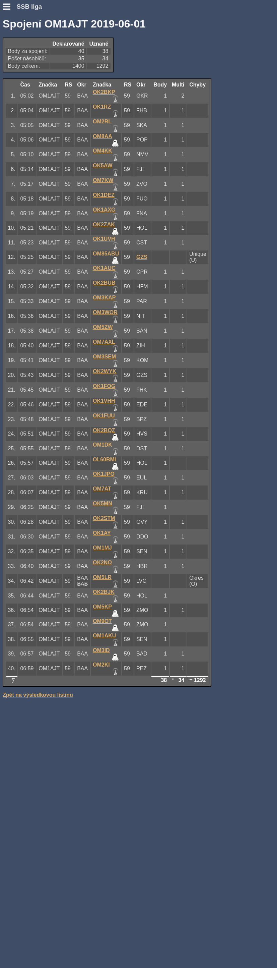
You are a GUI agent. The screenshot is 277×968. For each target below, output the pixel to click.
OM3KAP (104, 297)
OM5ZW (103, 327)
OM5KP (102, 607)
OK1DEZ (104, 195)
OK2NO (102, 562)
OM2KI (101, 665)
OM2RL (102, 121)
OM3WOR (105, 312)
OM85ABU (106, 254)
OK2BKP (104, 92)
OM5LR (102, 577)
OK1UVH (104, 239)
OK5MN (102, 503)
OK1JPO (104, 474)
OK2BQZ (104, 430)
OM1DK (102, 445)
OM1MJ (102, 548)
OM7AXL (104, 342)
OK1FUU (104, 415)
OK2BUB (104, 283)
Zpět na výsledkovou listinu (38, 695)
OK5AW (103, 165)
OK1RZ (102, 107)
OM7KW (103, 180)
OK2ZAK (104, 224)
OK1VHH (104, 401)
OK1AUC (104, 268)
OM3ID (101, 650)
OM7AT (102, 489)
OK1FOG (104, 386)
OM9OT (102, 621)
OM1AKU (104, 635)
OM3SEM (104, 356)
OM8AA (102, 136)
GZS (141, 257)
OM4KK (102, 151)
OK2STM (104, 518)
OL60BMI (104, 459)
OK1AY (102, 533)
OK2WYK (104, 371)
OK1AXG (104, 210)
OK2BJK (104, 592)
